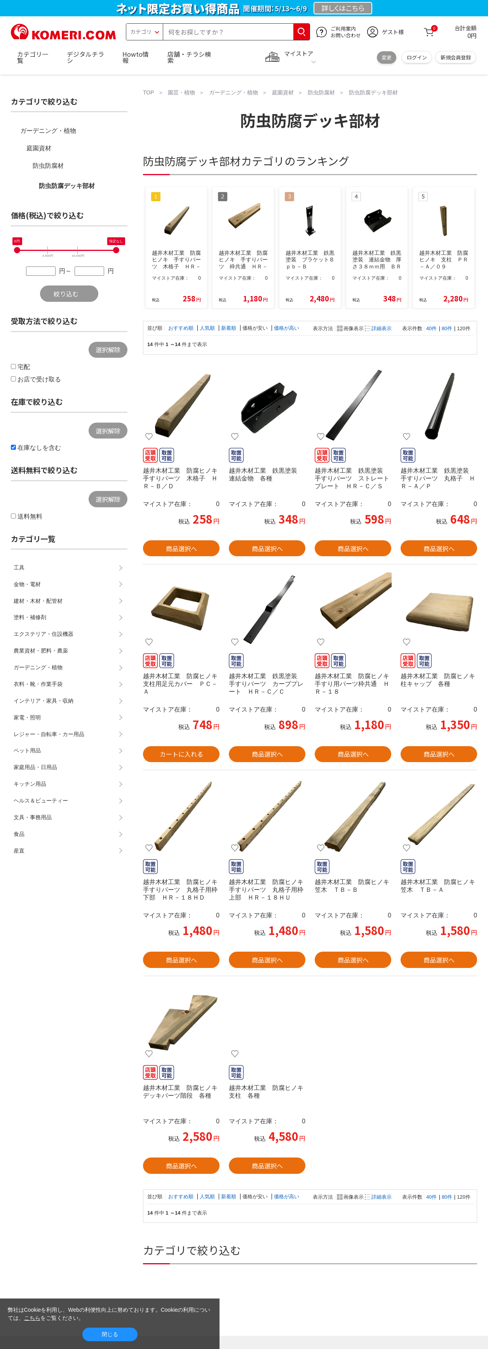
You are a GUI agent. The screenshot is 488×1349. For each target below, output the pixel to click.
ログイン (417, 57)
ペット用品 (27, 750)
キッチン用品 (30, 784)
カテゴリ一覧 (32, 57)
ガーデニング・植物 (48, 130)
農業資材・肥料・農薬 (41, 651)
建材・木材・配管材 (38, 601)
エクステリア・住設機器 (43, 634)
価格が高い (286, 328)
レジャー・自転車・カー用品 (49, 734)
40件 (431, 328)
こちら (32, 1318)
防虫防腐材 (48, 165)
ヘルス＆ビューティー (41, 800)
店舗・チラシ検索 (189, 57)
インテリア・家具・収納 (43, 701)
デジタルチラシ (85, 57)
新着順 (229, 328)
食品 (19, 834)
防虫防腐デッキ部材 (67, 186)
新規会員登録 (456, 57)
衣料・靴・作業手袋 (38, 684)
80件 (447, 328)
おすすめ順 (181, 328)
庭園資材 (38, 148)
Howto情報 (135, 57)
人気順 (208, 328)
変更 (387, 57)
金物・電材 (27, 584)
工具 (19, 567)
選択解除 (108, 349)
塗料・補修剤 (30, 617)
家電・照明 (27, 717)
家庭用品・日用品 (35, 767)
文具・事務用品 (33, 817)
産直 (19, 851)
